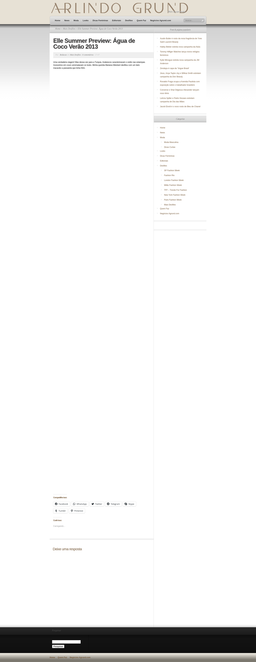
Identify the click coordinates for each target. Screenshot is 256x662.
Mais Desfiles (69, 29)
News (66, 20)
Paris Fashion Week (173, 200)
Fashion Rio (169, 175)
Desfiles (129, 20)
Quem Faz (141, 20)
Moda (76, 20)
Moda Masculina (171, 142)
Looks (85, 20)
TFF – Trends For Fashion (175, 190)
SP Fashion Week (172, 170)
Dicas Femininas (100, 20)
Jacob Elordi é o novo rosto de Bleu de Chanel (180, 106)
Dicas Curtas (169, 147)
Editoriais (116, 20)
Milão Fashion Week (173, 185)
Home (57, 20)
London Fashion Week (174, 180)
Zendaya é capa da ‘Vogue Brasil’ (174, 68)
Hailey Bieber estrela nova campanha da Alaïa (180, 47)
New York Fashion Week (174, 195)
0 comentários (87, 55)
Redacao (63, 55)
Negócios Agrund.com (160, 20)
